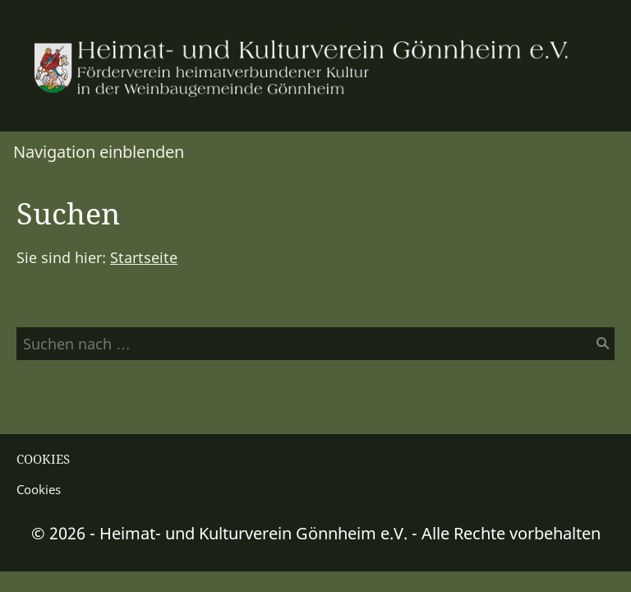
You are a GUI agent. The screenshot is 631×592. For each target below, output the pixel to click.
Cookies (38, 489)
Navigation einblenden (98, 152)
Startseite (143, 257)
